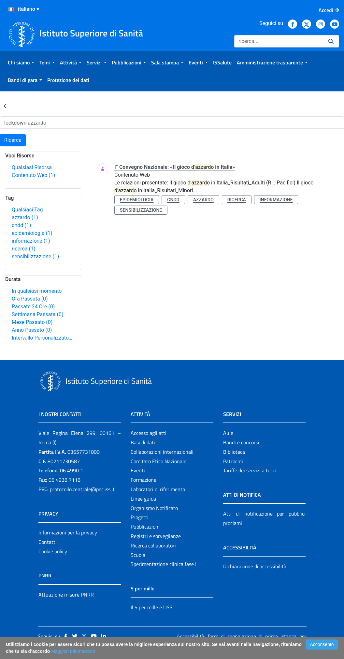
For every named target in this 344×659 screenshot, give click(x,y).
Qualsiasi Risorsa (32, 167)
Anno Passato (32, 330)
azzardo (25, 217)
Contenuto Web (33, 175)
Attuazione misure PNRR (66, 594)
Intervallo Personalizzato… (42, 338)
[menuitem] (21, 62)
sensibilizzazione (35, 256)
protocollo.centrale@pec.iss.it (82, 489)
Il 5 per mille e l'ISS (152, 607)
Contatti (47, 542)
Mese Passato (32, 322)
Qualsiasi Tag (27, 210)
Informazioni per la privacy (67, 532)
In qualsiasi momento (37, 291)
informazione (31, 241)
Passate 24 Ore (33, 306)
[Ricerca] (278, 41)
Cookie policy (52, 551)
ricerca (24, 249)
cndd (21, 225)
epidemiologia (32, 233)
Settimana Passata (37, 314)
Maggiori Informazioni (73, 651)
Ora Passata (30, 299)
